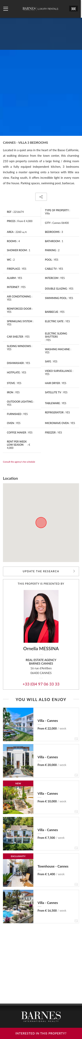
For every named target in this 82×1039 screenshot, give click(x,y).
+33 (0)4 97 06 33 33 (40, 684)
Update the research (41, 571)
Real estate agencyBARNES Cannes (41, 661)
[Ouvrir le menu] (5, 9)
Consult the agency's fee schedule (19, 461)
